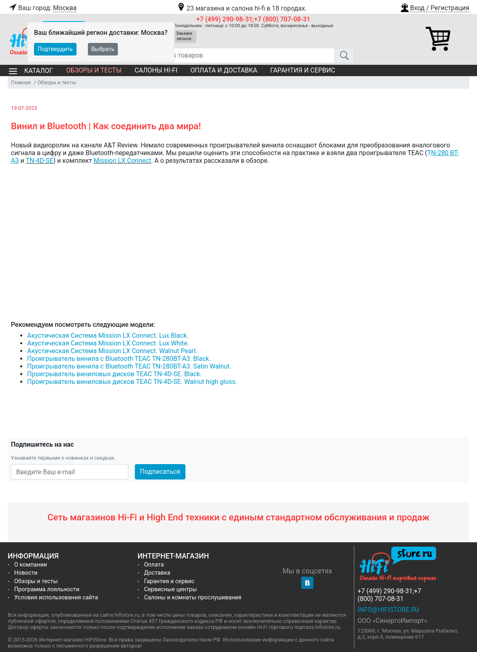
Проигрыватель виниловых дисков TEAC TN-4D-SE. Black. (114, 374)
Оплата (154, 564)
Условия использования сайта (56, 597)
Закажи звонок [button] (184, 36)
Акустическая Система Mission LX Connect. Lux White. (108, 343)
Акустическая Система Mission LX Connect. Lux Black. (107, 335)
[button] (434, 7)
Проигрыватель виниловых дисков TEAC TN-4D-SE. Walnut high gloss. (132, 382)
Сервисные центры (170, 589)
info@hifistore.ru (388, 610)
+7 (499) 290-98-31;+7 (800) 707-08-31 (253, 19)
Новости (26, 572)
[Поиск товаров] (243, 55)
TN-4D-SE (39, 160)
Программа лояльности (46, 589)
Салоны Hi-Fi (155, 70)
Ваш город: (42, 8)
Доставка (157, 572)
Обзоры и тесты (93, 70)
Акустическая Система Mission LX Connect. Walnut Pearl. (112, 351)
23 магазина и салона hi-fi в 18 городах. (241, 8)
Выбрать (103, 49)
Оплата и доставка (223, 70)
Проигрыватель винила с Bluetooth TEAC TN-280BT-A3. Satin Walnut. (129, 366)
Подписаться (160, 471)
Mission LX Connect (122, 160)
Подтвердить (55, 49)
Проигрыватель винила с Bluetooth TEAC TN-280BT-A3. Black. (119, 358)
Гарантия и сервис (302, 70)
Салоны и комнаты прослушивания (193, 597)
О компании (30, 564)
